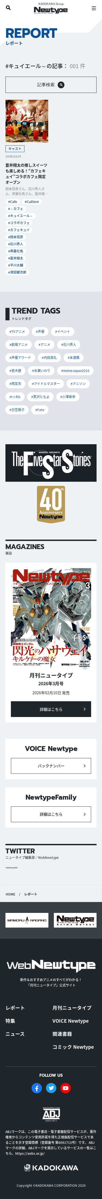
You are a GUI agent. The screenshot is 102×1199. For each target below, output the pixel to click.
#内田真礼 (49, 357)
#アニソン (78, 383)
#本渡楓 (73, 357)
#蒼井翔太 (15, 258)
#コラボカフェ (19, 222)
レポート (15, 1007)
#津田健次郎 (17, 272)
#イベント (62, 331)
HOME (10, 894)
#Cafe (12, 201)
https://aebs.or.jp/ (30, 1153)
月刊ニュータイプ (72, 1007)
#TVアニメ (17, 331)
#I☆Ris (15, 396)
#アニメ (44, 344)
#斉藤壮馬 (15, 251)
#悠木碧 (15, 370)
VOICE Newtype (70, 1020)
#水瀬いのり (41, 370)
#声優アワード (20, 357)
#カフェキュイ (19, 229)
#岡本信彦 (15, 236)
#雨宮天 (15, 383)
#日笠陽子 (17, 409)
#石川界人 (15, 244)
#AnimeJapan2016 (75, 370)
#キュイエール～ (20, 215)
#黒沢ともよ (40, 396)
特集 (10, 1020)
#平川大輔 (15, 265)
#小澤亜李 (67, 396)
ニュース (15, 1033)
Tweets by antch (11, 867)
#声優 (40, 331)
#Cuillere (32, 201)
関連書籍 (62, 1033)
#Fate (39, 409)
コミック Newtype (73, 1046)
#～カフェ (15, 208)
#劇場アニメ (19, 344)
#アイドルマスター (46, 383)
